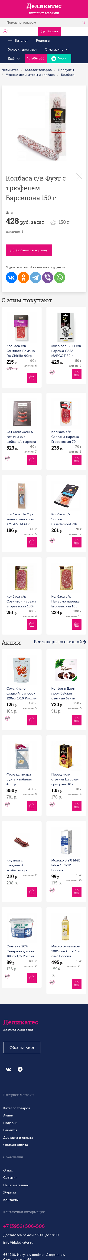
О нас (8, 1170)
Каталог (18, 41)
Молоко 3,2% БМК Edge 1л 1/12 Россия (65, 865)
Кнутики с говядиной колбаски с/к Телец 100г (17, 865)
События (10, 1177)
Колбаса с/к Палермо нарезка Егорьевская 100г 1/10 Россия (65, 602)
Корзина (49, 31)
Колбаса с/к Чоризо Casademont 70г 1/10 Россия (64, 519)
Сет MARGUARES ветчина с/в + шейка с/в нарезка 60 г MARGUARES (21, 437)
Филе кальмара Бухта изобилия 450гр (19, 779)
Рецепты (43, 40)
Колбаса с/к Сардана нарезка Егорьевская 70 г (65, 436)
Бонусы (59, 58)
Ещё (14, 59)
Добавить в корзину (29, 250)
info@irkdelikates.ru (18, 1242)
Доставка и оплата (18, 1137)
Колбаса (68, 75)
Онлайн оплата (15, 1145)
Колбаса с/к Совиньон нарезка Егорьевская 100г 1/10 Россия (21, 602)
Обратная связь (22, 1047)
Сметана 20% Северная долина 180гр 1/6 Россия (21, 951)
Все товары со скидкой (60, 641)
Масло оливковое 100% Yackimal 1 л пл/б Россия (65, 951)
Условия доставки (22, 49)
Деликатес (10, 70)
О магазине (57, 50)
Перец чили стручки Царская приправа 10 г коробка (64, 779)
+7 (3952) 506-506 (24, 1226)
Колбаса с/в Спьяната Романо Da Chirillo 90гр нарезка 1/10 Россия (21, 351)
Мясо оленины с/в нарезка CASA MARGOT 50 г (66, 351)
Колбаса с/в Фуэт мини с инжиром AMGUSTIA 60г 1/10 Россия (21, 519)
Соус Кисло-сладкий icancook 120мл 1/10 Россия (21, 693)
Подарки (10, 1123)
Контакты (11, 1200)
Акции (8, 1115)
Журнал (9, 1192)
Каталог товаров (38, 70)
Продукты (66, 70)
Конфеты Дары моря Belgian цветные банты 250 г (63, 694)
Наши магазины (16, 1185)
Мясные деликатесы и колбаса (30, 75)
